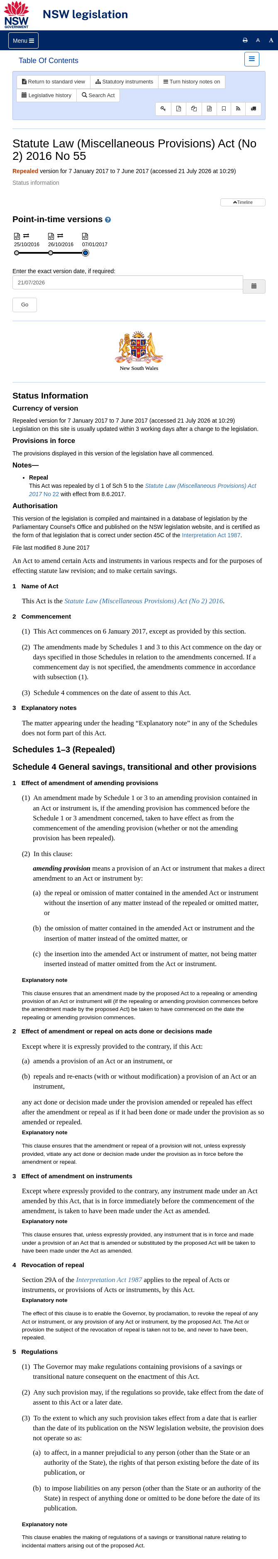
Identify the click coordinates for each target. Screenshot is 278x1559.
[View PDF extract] (194, 109)
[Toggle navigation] (23, 40)
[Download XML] (209, 109)
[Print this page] (245, 40)
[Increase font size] (271, 40)
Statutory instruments (124, 81)
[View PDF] (178, 109)
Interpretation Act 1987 (211, 535)
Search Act (98, 95)
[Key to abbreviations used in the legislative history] (163, 109)
